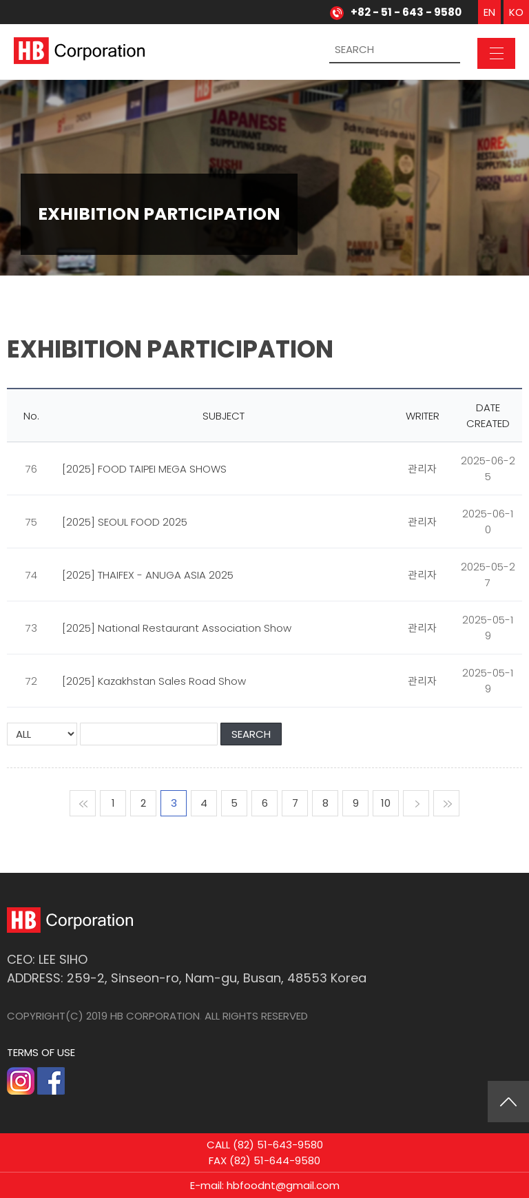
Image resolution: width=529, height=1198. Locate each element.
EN (489, 12)
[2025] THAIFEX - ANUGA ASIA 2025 (148, 575)
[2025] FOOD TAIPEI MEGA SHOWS (144, 469)
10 (386, 803)
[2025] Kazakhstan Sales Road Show (154, 681)
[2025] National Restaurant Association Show (176, 628)
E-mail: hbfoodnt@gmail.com (265, 1188)
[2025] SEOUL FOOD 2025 (124, 522)
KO (516, 12)
